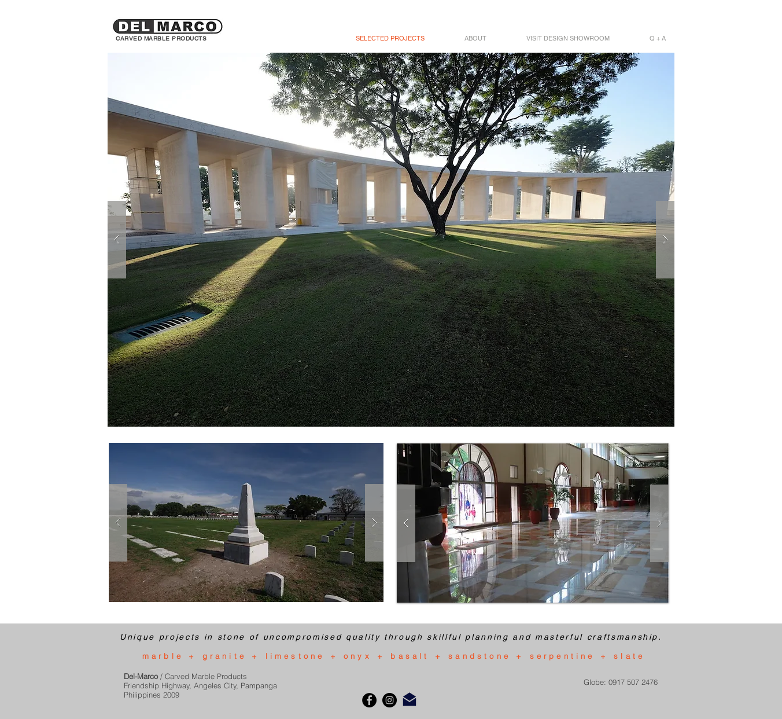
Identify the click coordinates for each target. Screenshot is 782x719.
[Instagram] (389, 700)
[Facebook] (369, 700)
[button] (391, 240)
